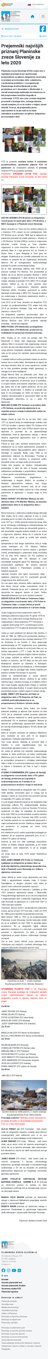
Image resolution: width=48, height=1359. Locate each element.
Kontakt (5, 1279)
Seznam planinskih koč (12, 1283)
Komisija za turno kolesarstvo (15, 1337)
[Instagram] (8, 1270)
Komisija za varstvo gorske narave (17, 1331)
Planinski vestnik (9, 1301)
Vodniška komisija (10, 1310)
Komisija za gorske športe (13, 1334)
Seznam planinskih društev (14, 1286)
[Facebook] (3, 1270)
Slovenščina (35, 4)
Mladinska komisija (10, 1307)
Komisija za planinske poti (13, 1328)
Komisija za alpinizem (11, 1320)
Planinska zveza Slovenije (19, 1252)
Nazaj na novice (12, 29)
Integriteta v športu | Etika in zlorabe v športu (21, 1346)
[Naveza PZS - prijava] (8, 4)
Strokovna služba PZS (11, 1289)
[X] (19, 1270)
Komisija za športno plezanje (14, 1316)
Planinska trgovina (10, 1292)
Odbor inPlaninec (9, 1313)
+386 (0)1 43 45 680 (9, 1261)
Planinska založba (10, 1323)
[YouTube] (14, 1270)
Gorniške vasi (7, 1304)
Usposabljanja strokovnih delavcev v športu (21, 1343)
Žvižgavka (6, 1349)
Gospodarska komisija (11, 1340)
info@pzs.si (6, 1264)
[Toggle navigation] (43, 16)
